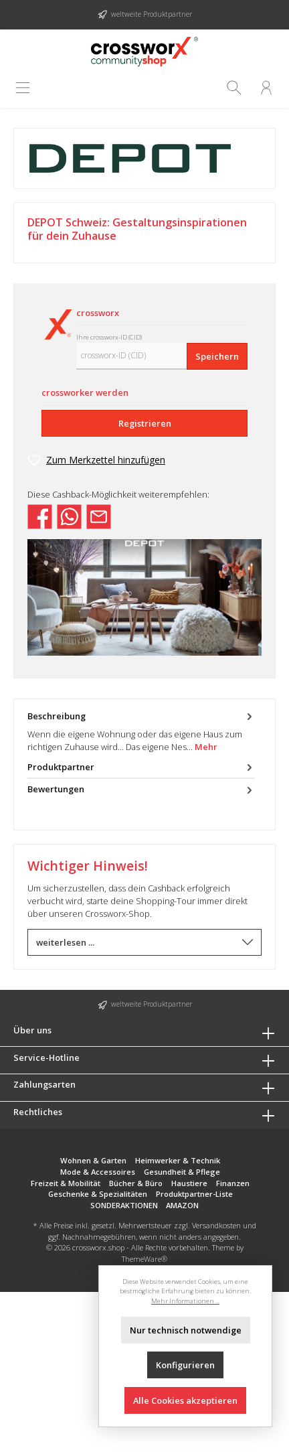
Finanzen (233, 1183)
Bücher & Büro (136, 1183)
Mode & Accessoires (97, 1172)
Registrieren (144, 423)
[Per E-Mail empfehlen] (99, 516)
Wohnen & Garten (93, 1160)
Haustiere (189, 1183)
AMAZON (182, 1205)
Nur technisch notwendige (186, 1330)
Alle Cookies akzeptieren (185, 1400)
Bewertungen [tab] (141, 789)
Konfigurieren (185, 1365)
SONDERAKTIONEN (124, 1205)
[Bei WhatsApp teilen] (69, 516)
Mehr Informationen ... (185, 1301)
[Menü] (24, 87)
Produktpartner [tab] (141, 767)
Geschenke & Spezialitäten (97, 1194)
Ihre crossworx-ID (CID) (109, 337)
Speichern (217, 356)
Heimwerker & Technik (177, 1160)
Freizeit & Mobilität (65, 1183)
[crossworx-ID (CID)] (131, 356)
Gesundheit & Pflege (182, 1172)
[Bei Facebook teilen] (40, 516)
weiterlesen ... (144, 942)
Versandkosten (216, 1225)
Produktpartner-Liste (194, 1194)
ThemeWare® (144, 1259)
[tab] (141, 731)
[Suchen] (234, 87)
